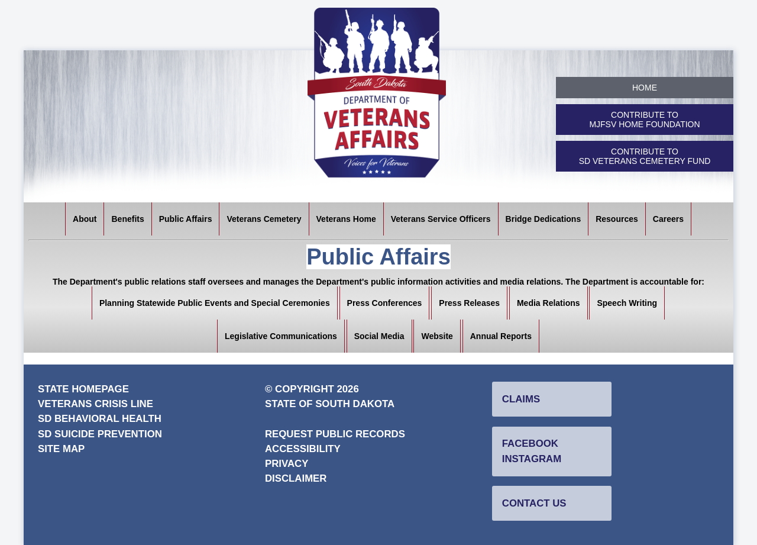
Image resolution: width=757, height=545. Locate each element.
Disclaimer (295, 478)
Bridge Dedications (543, 219)
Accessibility (303, 448)
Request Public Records (335, 434)
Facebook (530, 443)
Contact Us (534, 503)
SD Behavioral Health (99, 418)
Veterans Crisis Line (95, 403)
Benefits (127, 219)
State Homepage (83, 389)
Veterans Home (346, 219)
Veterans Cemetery (264, 219)
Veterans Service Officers (441, 219)
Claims (521, 399)
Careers (668, 219)
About (84, 219)
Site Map (61, 448)
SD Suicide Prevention (100, 434)
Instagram (531, 459)
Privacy (286, 463)
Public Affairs (185, 219)
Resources (617, 219)
